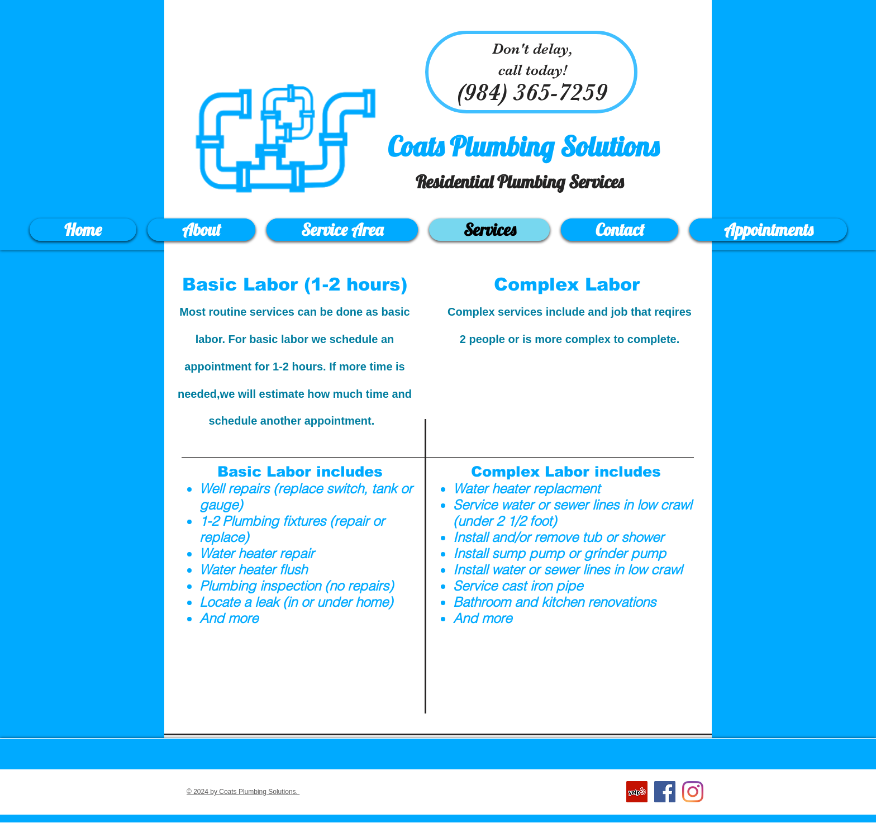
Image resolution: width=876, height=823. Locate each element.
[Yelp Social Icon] (637, 791)
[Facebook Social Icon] (664, 791)
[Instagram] (692, 791)
